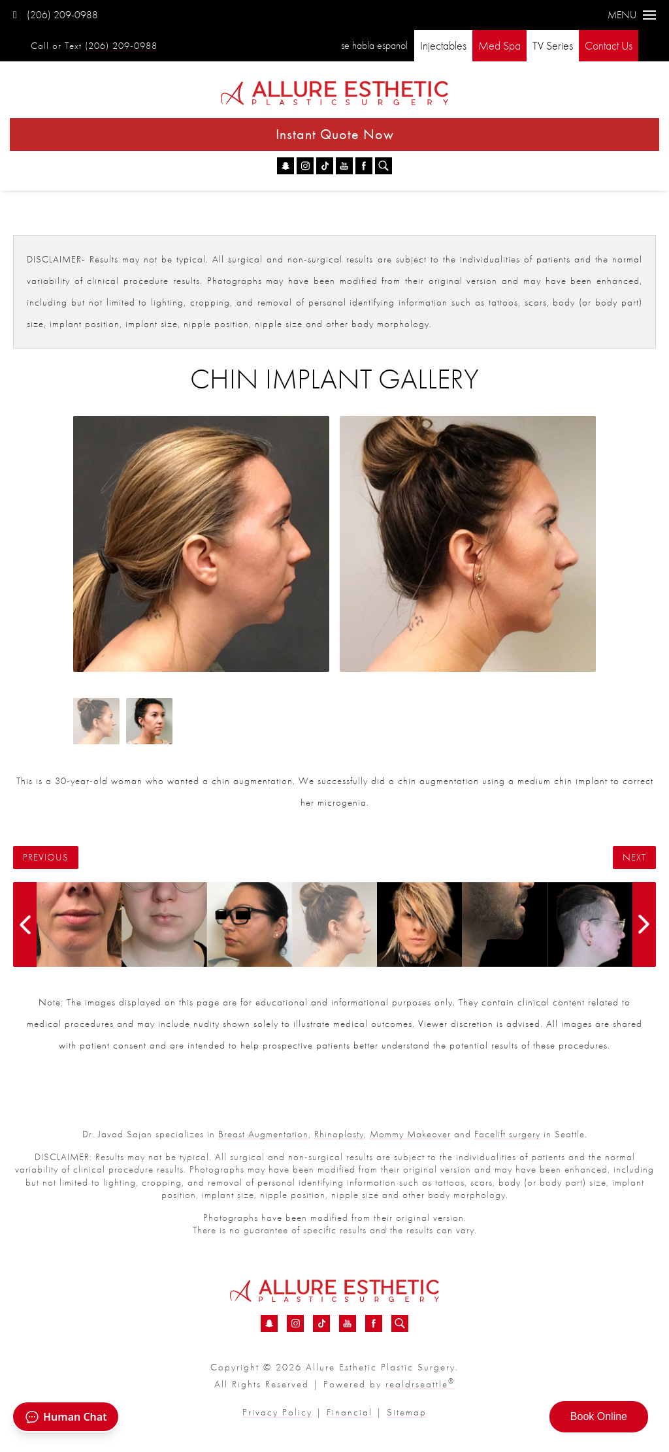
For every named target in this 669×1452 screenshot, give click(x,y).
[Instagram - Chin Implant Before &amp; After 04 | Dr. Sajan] (305, 165)
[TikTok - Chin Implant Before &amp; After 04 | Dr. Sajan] (324, 165)
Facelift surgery (507, 1134)
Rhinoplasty (339, 1134)
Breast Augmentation (263, 1134)
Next (634, 857)
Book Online (598, 1416)
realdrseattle (420, 1384)
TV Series (552, 45)
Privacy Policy (277, 1412)
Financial (349, 1412)
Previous (46, 857)
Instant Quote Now (335, 134)
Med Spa (499, 45)
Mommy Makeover (410, 1134)
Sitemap (407, 1412)
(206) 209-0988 (55, 15)
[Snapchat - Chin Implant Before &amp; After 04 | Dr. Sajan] (285, 165)
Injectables (443, 45)
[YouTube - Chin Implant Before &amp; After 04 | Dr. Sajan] (344, 165)
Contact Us (608, 45)
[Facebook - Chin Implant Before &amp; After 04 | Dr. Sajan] (363, 165)
